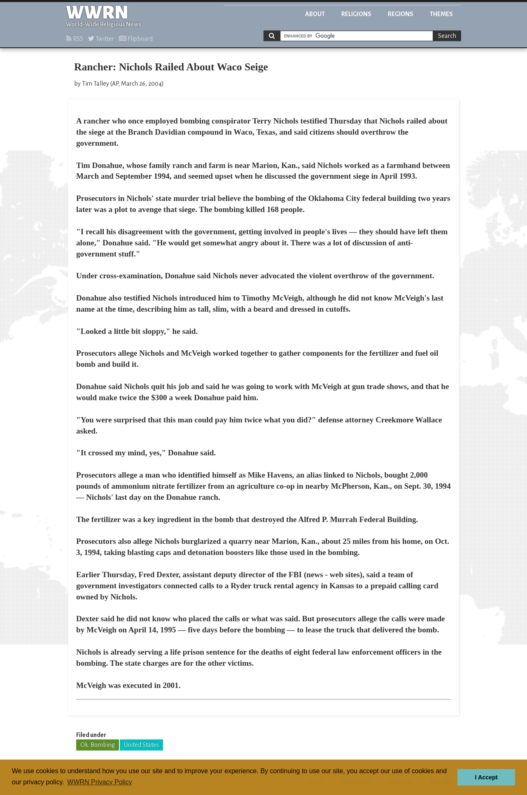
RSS (74, 38)
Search (447, 36)
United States (141, 744)
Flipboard (136, 38)
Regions (400, 14)
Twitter (101, 38)
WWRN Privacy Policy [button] (99, 782)
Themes (441, 14)
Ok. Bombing (97, 744)
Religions (356, 14)
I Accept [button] (486, 777)
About (315, 14)
